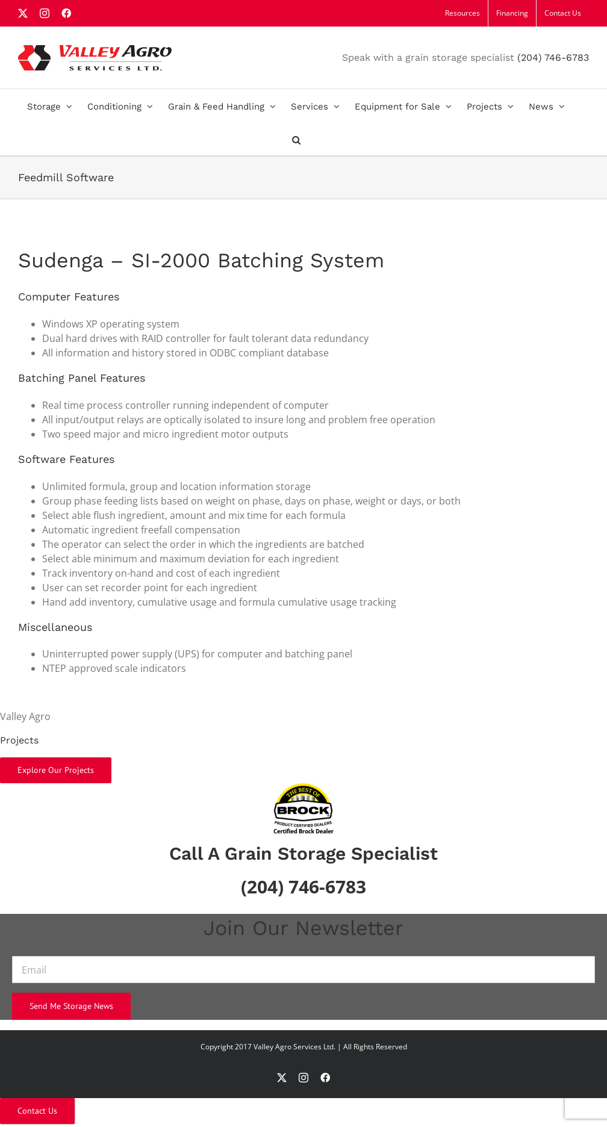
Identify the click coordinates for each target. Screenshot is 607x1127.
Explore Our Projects (55, 770)
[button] (296, 138)
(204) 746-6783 (553, 57)
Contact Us (37, 1110)
